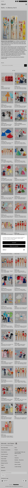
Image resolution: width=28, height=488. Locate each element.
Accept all (14, 242)
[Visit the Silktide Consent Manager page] (24, 249)
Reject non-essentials (14, 246)
